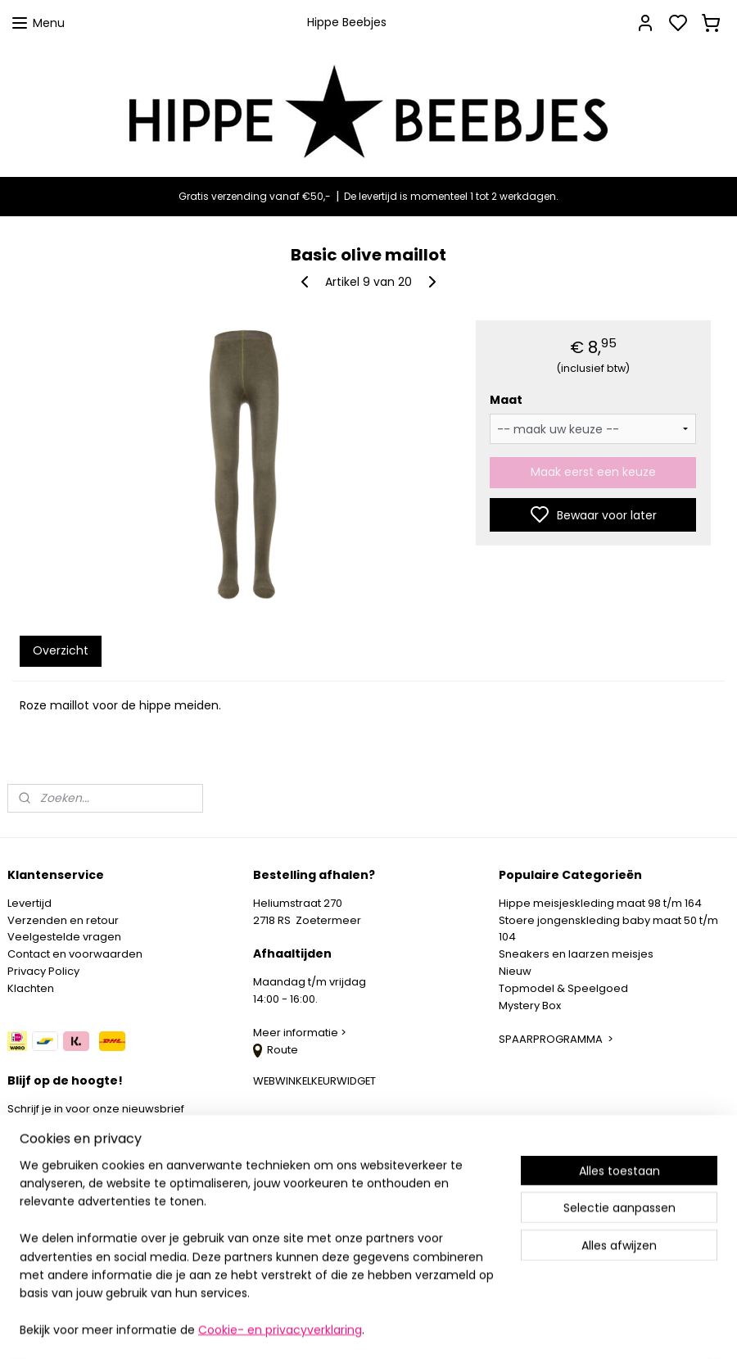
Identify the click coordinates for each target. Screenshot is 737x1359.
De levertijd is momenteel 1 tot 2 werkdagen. (451, 196)
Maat (506, 400)
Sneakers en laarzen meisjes (576, 954)
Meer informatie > (301, 1032)
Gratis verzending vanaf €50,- (255, 196)
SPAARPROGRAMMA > (556, 1039)
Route (275, 1050)
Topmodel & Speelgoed (563, 988)
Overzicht (60, 650)
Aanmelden (53, 1149)
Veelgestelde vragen (64, 937)
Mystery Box (530, 1005)
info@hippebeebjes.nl (88, 1208)
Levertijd (29, 903)
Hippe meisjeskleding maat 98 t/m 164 (600, 903)
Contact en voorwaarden (74, 954)
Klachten (30, 988)
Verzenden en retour (63, 920)
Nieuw (515, 971)
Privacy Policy (43, 971)
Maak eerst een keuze (593, 472)
